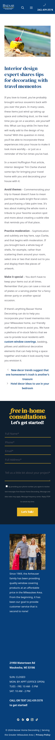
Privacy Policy (43, 734)
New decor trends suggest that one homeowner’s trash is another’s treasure (27, 374)
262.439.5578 (35, 700)
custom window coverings (20, 341)
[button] (22, 8)
